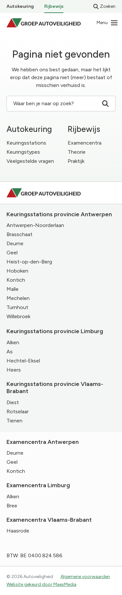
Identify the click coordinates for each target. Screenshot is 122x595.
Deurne (15, 243)
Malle (13, 289)
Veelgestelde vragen (30, 161)
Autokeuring (20, 6)
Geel (12, 252)
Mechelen (18, 298)
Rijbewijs (53, 6)
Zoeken (104, 6)
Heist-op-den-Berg (29, 262)
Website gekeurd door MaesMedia (41, 584)
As (10, 351)
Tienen (14, 421)
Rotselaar (18, 411)
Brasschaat (20, 234)
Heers (14, 370)
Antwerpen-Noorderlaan (35, 225)
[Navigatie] (107, 22)
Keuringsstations (26, 143)
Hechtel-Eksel (23, 361)
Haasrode (18, 531)
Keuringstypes (23, 152)
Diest (13, 402)
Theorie (77, 152)
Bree (12, 506)
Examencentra (85, 143)
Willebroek (18, 316)
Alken (13, 342)
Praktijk (76, 161)
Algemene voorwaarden (85, 576)
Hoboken (17, 271)
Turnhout (17, 307)
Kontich (16, 280)
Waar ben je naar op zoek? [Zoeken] (61, 103)
